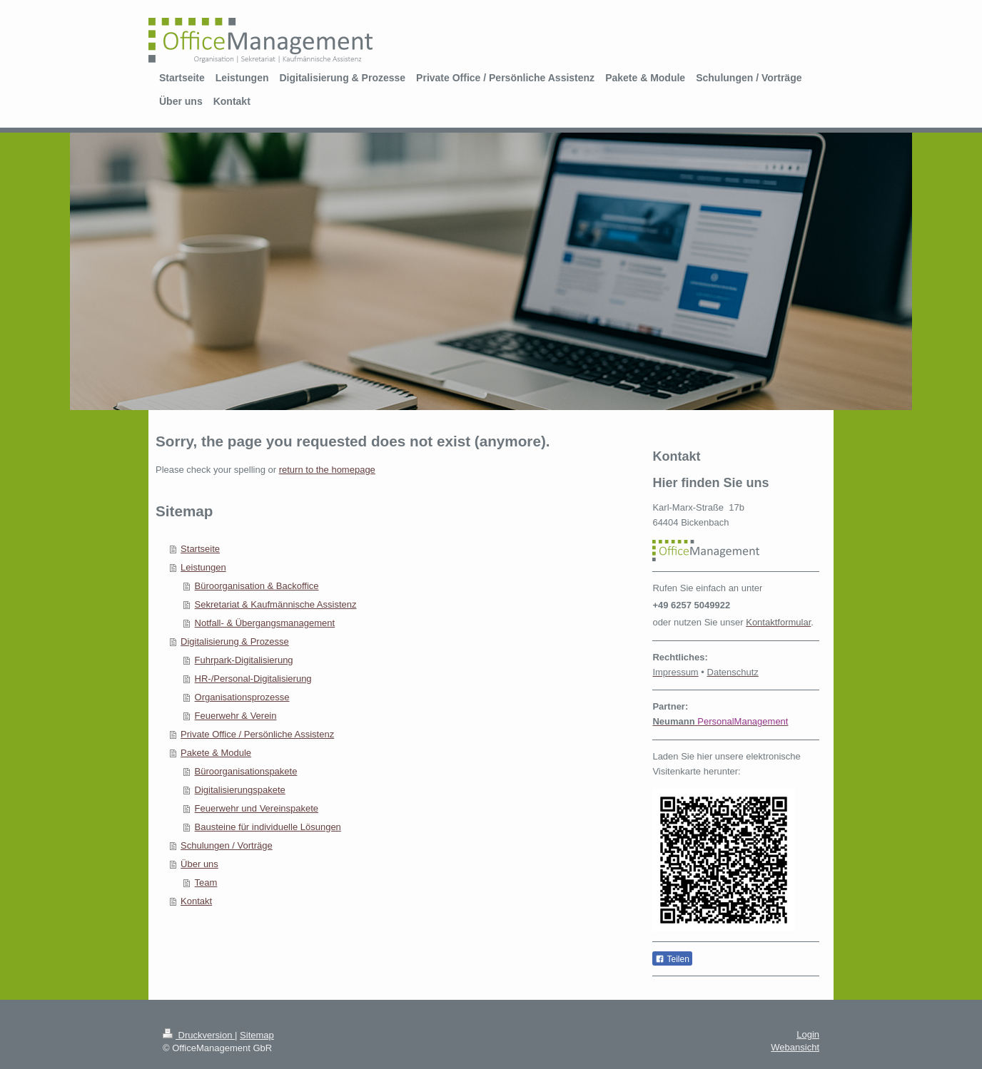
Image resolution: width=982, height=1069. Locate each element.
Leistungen (203, 567)
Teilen (672, 959)
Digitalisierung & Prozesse (235, 641)
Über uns (199, 864)
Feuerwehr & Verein (236, 715)
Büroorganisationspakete (246, 771)
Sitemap (257, 1035)
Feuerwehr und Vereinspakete (256, 808)
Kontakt (196, 901)
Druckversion (199, 1035)
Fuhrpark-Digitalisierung (244, 660)
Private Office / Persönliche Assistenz (257, 734)
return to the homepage (327, 469)
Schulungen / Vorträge (227, 845)
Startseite (200, 548)
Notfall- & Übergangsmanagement (265, 623)
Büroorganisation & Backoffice (257, 585)
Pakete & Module (216, 752)
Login (807, 1034)
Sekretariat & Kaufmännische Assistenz (276, 604)
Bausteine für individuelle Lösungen (268, 827)
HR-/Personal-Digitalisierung (253, 678)
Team (206, 882)
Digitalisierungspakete (240, 789)
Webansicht (795, 1047)
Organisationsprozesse (242, 697)
